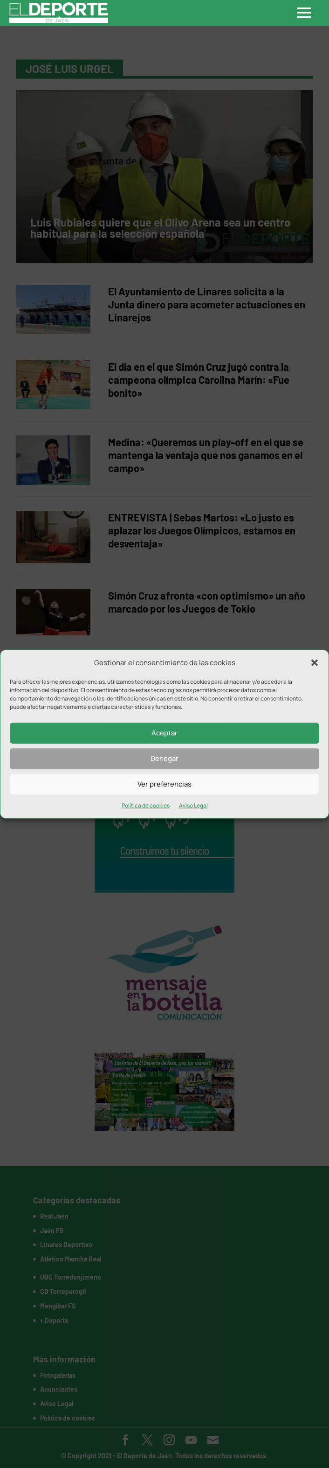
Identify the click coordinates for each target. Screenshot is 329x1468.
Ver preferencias (164, 784)
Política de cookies (146, 805)
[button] (314, 662)
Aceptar (164, 733)
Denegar (164, 758)
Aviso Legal (193, 805)
